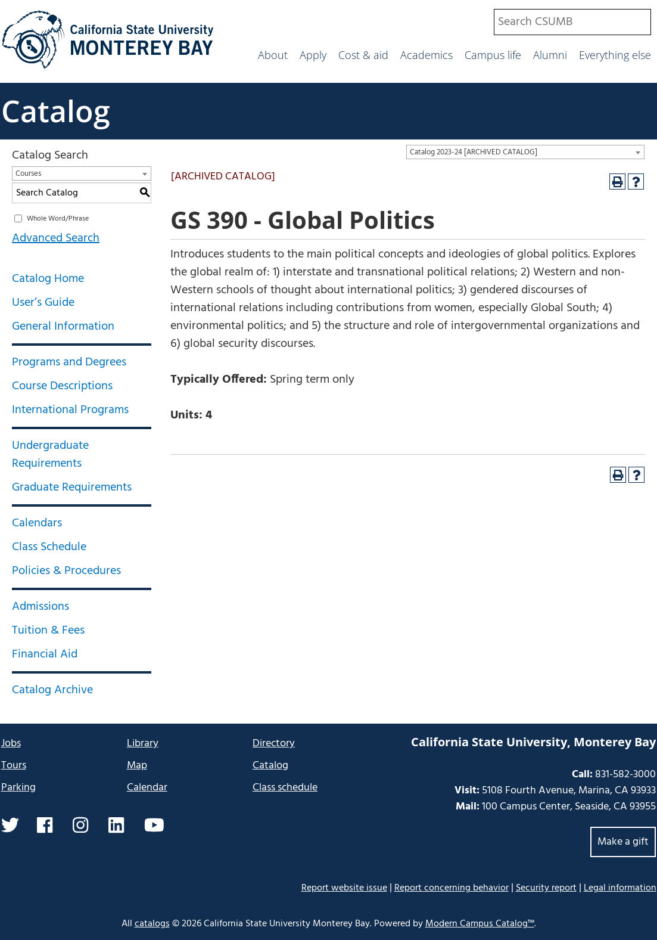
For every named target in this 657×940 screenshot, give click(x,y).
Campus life (493, 55)
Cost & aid (363, 55)
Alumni (550, 55)
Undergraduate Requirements (50, 454)
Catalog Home (48, 278)
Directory (274, 743)
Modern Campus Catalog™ (479, 924)
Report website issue (344, 887)
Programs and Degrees (69, 362)
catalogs (152, 924)
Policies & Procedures (66, 571)
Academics (426, 55)
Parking (18, 787)
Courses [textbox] (28, 173)
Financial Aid (44, 654)
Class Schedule (49, 547)
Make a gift (623, 842)
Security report (546, 888)
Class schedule (285, 787)
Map (137, 765)
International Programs (70, 410)
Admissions (40, 606)
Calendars (37, 523)
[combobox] (572, 22)
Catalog (55, 111)
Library (142, 743)
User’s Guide (43, 302)
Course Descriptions (62, 386)
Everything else (615, 55)
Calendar (147, 787)
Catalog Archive (52, 690)
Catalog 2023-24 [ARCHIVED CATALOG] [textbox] (473, 152)
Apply (313, 55)
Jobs (11, 743)
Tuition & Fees (48, 630)
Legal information (620, 888)
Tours (13, 765)
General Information (63, 326)
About (273, 55)
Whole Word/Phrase (58, 219)
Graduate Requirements (72, 487)
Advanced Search (55, 238)
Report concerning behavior (451, 888)
